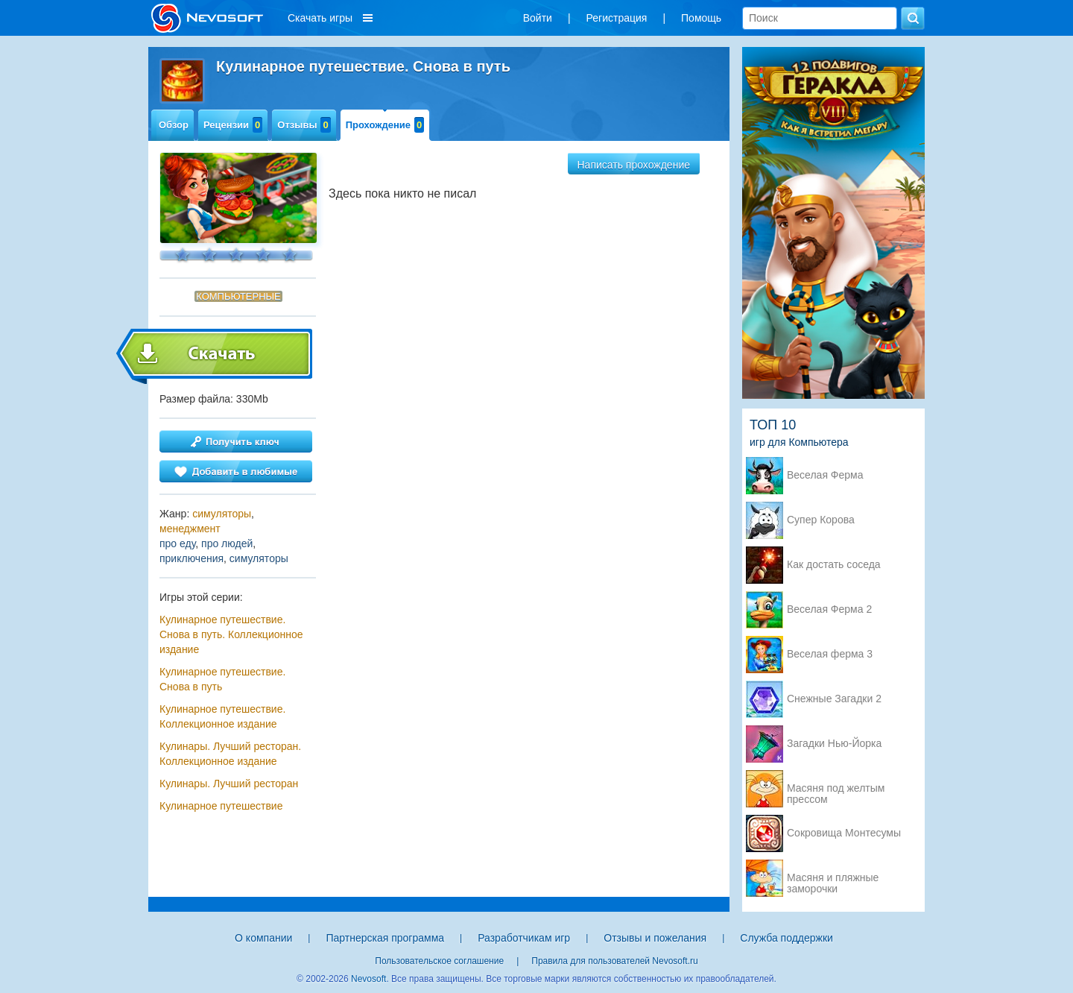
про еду (177, 543)
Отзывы (303, 125)
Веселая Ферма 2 (829, 609)
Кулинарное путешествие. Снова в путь (222, 679)
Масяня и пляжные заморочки (833, 879)
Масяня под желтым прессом (835, 789)
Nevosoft (368, 979)
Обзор (174, 124)
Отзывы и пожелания (655, 938)
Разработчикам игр (524, 938)
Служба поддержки (786, 938)
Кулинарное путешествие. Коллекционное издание (222, 716)
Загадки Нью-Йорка (834, 743)
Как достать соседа (834, 564)
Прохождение (385, 125)
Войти (537, 18)
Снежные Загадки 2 (834, 698)
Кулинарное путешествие (220, 806)
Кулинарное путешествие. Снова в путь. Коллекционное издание (231, 634)
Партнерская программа (385, 938)
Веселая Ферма (825, 475)
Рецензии (232, 125)
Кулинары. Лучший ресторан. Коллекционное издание (230, 753)
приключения (191, 558)
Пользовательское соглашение (439, 961)
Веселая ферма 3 (830, 654)
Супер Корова (821, 520)
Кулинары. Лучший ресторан (228, 783)
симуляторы (221, 514)
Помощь (701, 18)
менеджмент (190, 529)
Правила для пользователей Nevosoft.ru (614, 961)
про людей (227, 543)
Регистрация (617, 18)
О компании (263, 938)
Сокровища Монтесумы (844, 833)
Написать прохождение (634, 165)
